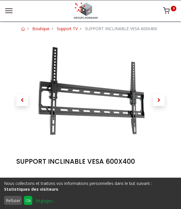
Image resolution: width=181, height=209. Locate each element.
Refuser (13, 200)
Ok (28, 200)
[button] (22, 100)
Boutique (40, 28)
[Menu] (9, 11)
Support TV (67, 28)
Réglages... (45, 200)
